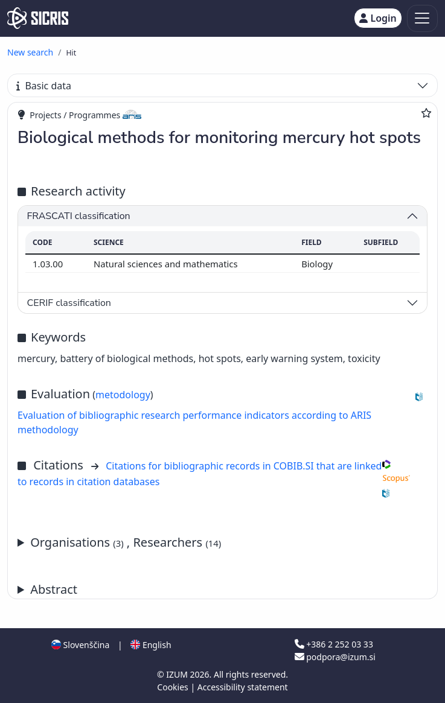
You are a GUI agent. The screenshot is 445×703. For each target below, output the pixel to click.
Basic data (43, 85)
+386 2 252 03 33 (334, 644)
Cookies (173, 687)
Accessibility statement (242, 687)
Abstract (53, 589)
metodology (122, 394)
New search (30, 52)
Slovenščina (80, 645)
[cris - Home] (37, 18)
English (150, 645)
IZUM (178, 674)
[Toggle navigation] (422, 18)
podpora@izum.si (335, 657)
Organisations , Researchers (125, 542)
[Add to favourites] (426, 112)
